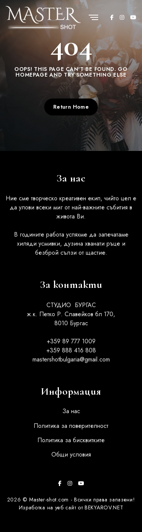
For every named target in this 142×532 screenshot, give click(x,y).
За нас (71, 411)
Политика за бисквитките (71, 440)
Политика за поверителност (71, 425)
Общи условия (71, 454)
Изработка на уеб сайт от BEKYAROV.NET (71, 507)
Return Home (71, 107)
